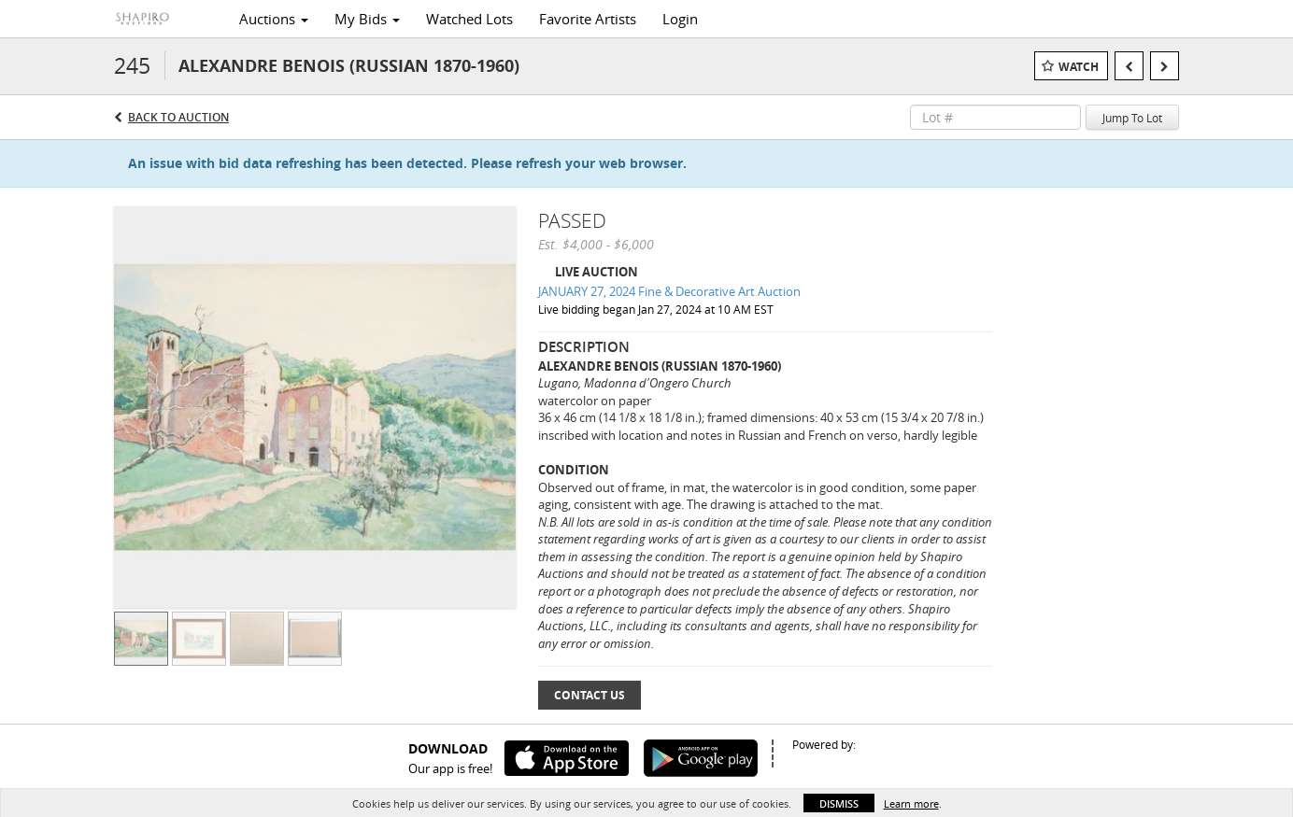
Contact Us (589, 695)
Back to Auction (178, 117)
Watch (1079, 67)
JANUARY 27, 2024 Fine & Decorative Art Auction (669, 291)
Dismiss (839, 803)
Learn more (911, 803)
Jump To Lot (1132, 117)
